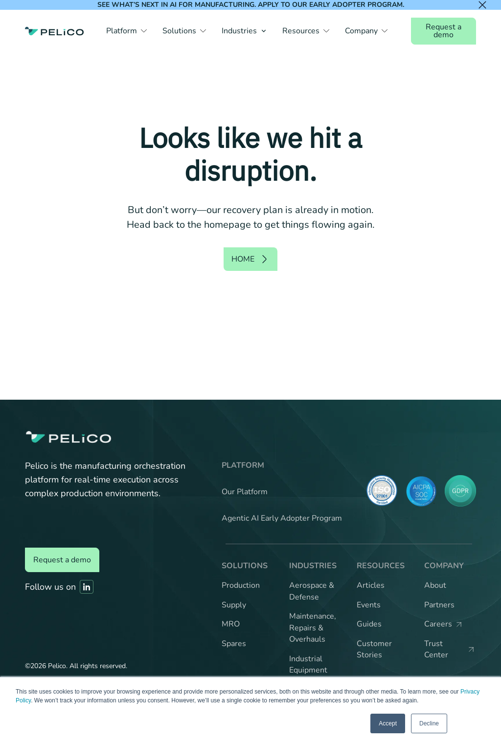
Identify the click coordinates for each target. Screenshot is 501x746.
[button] (126, 31)
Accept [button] (388, 723)
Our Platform (245, 491)
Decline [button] (429, 723)
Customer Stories (374, 649)
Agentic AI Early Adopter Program (282, 518)
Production (241, 585)
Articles (371, 585)
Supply (234, 605)
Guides (369, 624)
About (435, 585)
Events (369, 605)
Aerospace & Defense (311, 591)
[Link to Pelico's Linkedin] (86, 587)
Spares (234, 643)
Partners (439, 605)
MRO (231, 624)
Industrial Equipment (308, 664)
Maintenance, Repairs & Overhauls (312, 628)
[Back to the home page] (54, 30)
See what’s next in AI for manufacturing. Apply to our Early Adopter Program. (250, 4)
